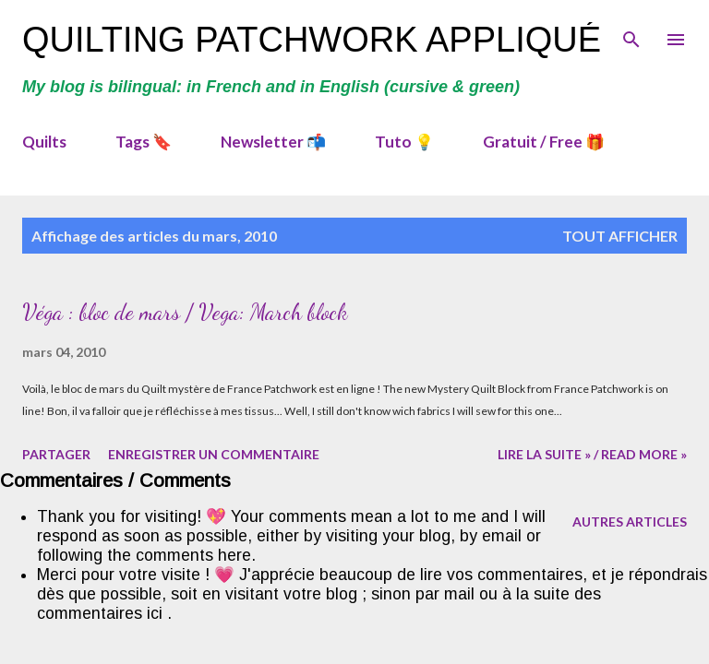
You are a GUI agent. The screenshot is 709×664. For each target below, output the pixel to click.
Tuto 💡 (404, 141)
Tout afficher (620, 235)
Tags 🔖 (143, 141)
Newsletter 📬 (273, 141)
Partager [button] (56, 454)
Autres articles (629, 521)
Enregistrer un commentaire (213, 454)
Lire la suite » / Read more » (592, 454)
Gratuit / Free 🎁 (544, 141)
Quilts (44, 141)
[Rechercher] (631, 33)
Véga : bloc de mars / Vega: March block (185, 312)
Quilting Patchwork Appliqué (311, 39)
